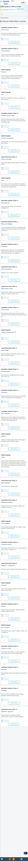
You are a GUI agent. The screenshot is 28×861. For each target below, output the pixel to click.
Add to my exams (20, 8)
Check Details (14, 42)
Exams (13, 0)
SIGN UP (6, 3)
